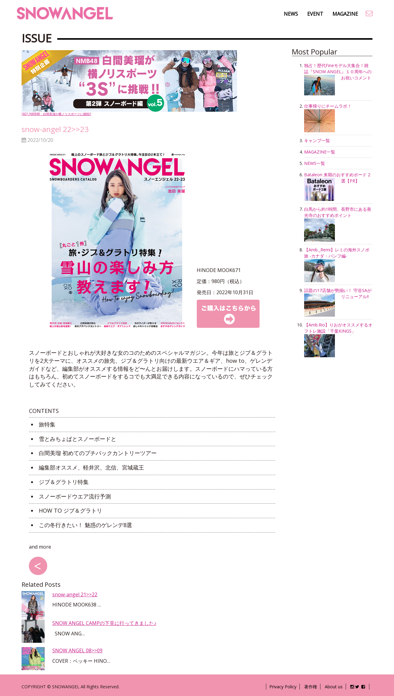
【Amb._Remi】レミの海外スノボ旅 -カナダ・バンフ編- (336, 253)
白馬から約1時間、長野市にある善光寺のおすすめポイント (337, 212)
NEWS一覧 (314, 163)
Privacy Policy (282, 687)
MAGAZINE (345, 13)
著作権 (310, 687)
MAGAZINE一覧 (319, 152)
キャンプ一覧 (317, 140)
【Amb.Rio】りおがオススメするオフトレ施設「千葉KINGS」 (338, 328)
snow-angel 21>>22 (74, 594)
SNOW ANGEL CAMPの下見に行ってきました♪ (104, 623)
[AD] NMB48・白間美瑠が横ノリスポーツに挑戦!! (129, 83)
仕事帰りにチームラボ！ (328, 106)
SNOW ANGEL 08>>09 (77, 650)
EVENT (315, 13)
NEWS (291, 13)
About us (334, 687)
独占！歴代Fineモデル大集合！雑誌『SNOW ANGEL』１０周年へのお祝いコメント (338, 71)
